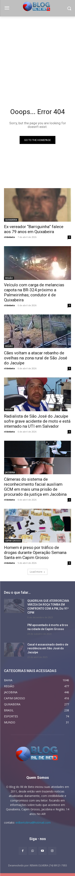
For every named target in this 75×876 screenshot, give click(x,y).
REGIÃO (9, 278)
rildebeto (9, 237)
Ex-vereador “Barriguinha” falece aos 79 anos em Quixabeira (33, 229)
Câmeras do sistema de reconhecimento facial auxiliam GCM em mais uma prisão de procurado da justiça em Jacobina (35, 487)
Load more (37, 571)
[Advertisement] (37, 56)
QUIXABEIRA (11, 219)
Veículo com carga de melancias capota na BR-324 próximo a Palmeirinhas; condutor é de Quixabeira (34, 292)
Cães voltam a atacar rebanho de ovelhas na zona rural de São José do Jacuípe (35, 358)
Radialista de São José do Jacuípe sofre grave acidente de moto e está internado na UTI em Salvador (37, 421)
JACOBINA (10, 472)
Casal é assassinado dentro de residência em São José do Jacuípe (47, 648)
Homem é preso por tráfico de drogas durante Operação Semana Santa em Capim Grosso (35, 552)
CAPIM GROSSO (13, 540)
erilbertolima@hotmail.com (33, 822)
